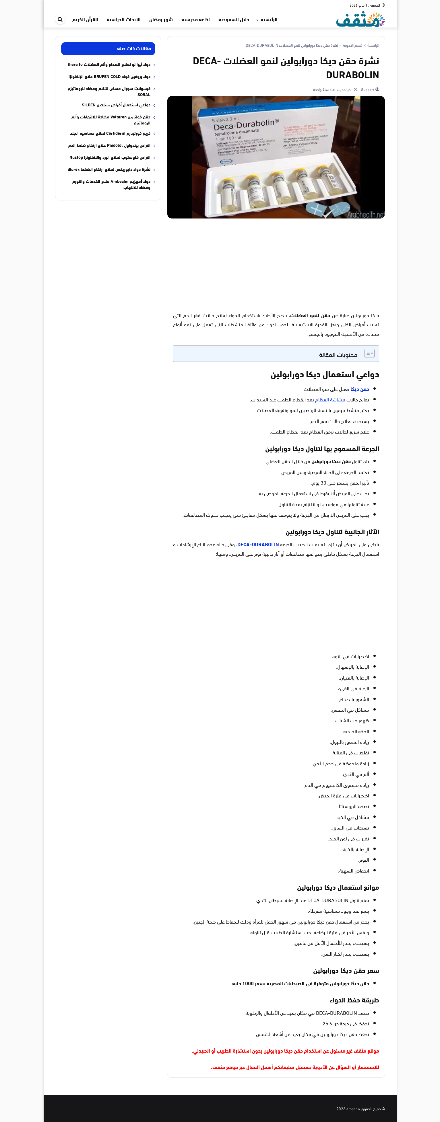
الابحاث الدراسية (124, 19)
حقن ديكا (359, 388)
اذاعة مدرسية (195, 19)
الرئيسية (269, 19)
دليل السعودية (233, 19)
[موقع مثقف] (360, 18)
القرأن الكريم (85, 19)
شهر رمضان (161, 19)
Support (367, 89)
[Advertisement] (276, 264)
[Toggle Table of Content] (366, 353)
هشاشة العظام (330, 399)
